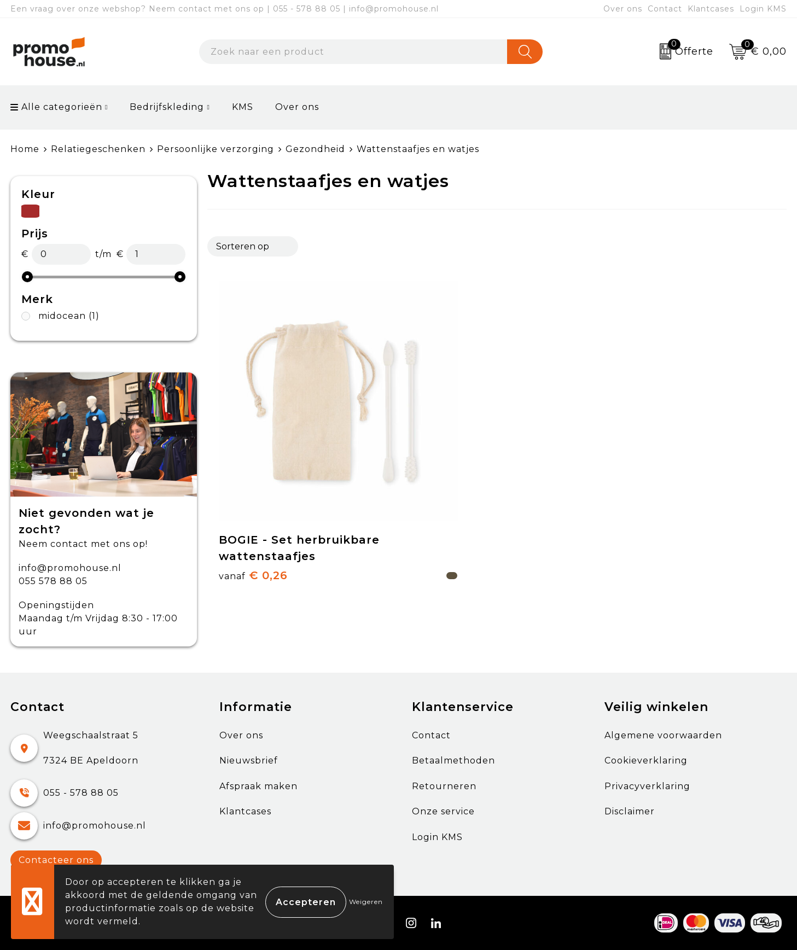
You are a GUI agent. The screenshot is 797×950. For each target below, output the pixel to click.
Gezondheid (315, 149)
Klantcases (711, 9)
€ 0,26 (253, 505)
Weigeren (366, 901)
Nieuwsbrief (248, 760)
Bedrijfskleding (167, 107)
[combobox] (353, 51)
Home (24, 149)
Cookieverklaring (646, 760)
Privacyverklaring (647, 786)
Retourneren (444, 786)
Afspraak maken (258, 786)
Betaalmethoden (453, 760)
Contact (665, 9)
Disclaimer (629, 811)
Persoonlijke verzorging (215, 149)
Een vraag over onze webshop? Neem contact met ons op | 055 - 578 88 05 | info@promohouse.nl (224, 9)
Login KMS (763, 9)
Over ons (622, 9)
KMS (242, 107)
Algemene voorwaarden (663, 735)
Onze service (443, 811)
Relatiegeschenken (98, 149)
